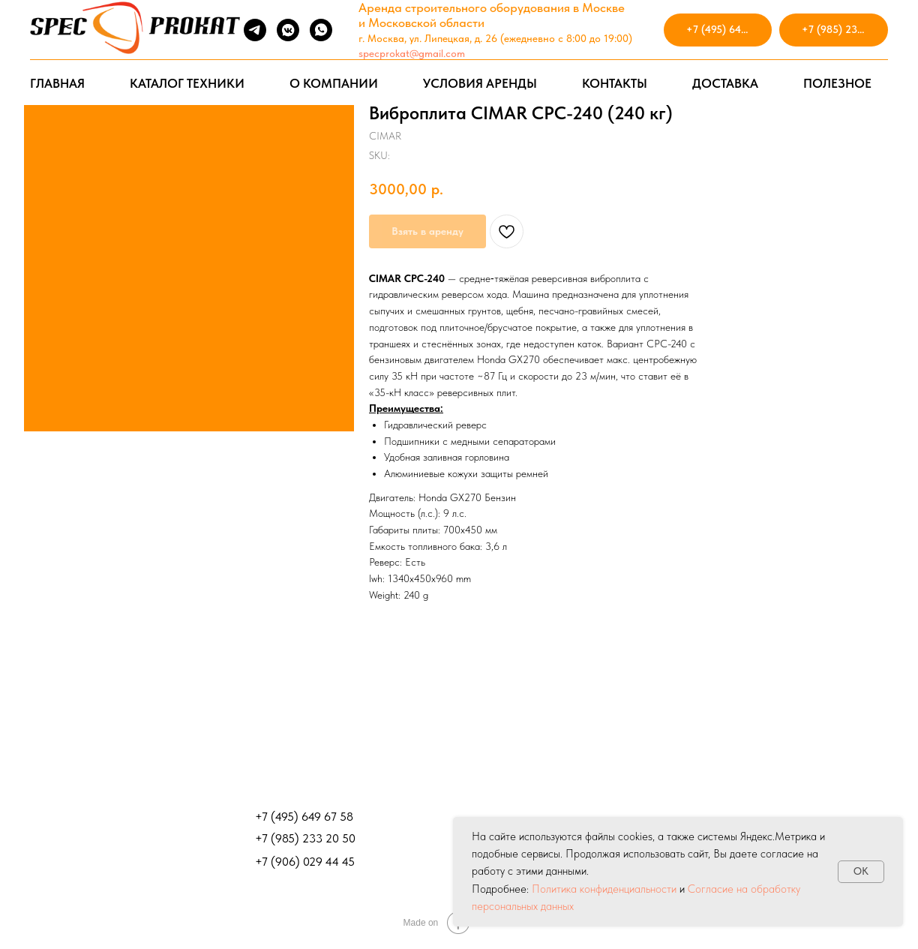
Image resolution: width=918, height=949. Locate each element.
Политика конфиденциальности (604, 889)
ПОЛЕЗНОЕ (837, 83)
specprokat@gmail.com (411, 53)
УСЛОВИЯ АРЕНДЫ (480, 83)
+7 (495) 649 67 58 (304, 816)
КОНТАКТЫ (614, 83)
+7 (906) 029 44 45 (305, 861)
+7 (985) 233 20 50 (305, 838)
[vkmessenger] (288, 30)
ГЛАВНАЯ (57, 83)
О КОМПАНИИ (334, 83)
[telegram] (255, 30)
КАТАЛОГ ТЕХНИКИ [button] (187, 83)
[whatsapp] (321, 30)
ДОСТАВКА (725, 83)
